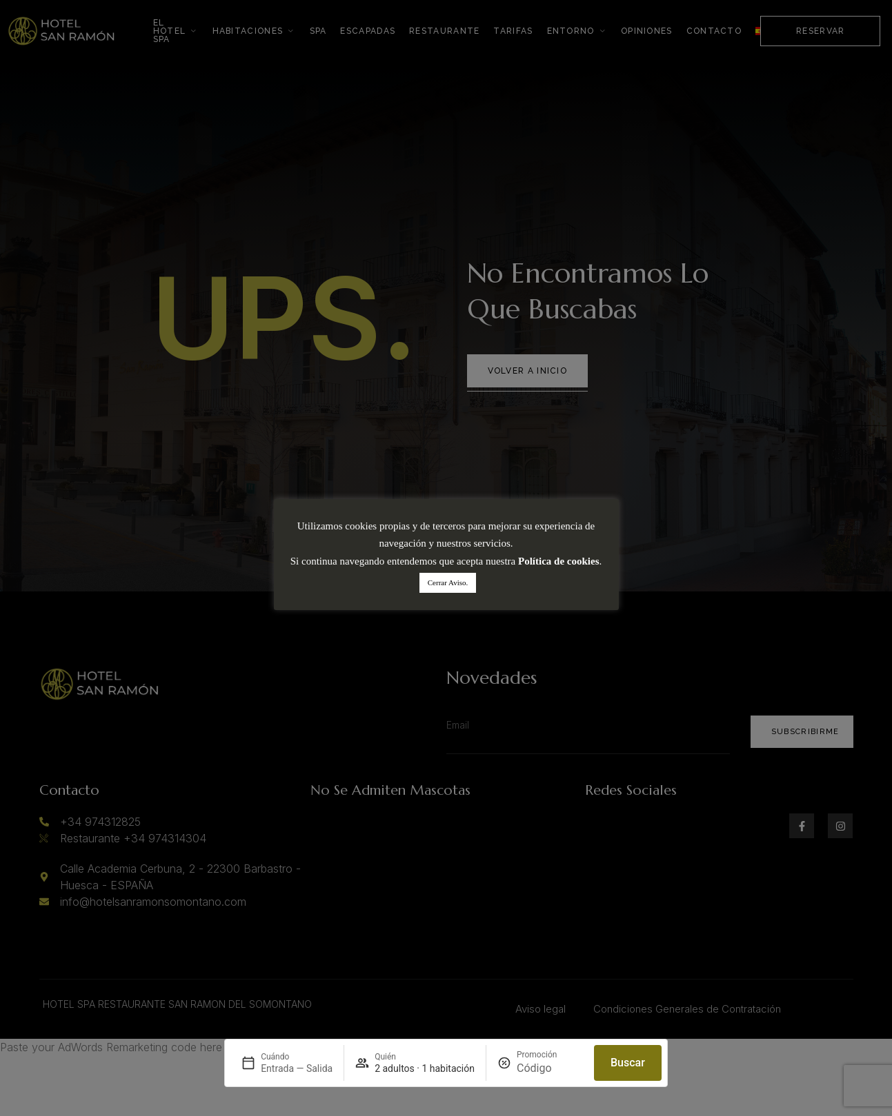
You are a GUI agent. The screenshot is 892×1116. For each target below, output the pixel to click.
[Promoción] (550, 1068)
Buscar (628, 1062)
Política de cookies (558, 561)
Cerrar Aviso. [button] (448, 582)
